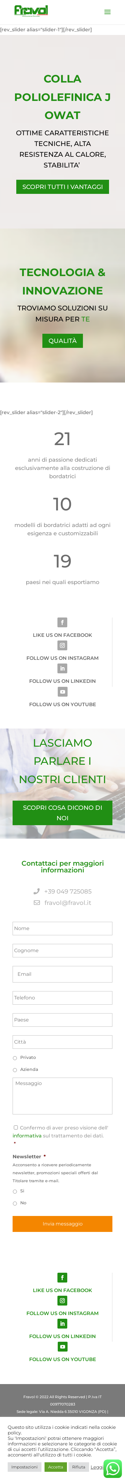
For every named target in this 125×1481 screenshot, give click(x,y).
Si (22, 1191)
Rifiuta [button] (78, 1466)
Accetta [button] (55, 1466)
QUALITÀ (63, 340)
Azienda (29, 1069)
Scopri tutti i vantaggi (62, 186)
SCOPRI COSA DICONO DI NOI (62, 813)
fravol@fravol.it (62, 902)
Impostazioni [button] (24, 1466)
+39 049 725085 (62, 891)
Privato (28, 1057)
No (23, 1203)
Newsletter (29, 1157)
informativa (27, 1136)
